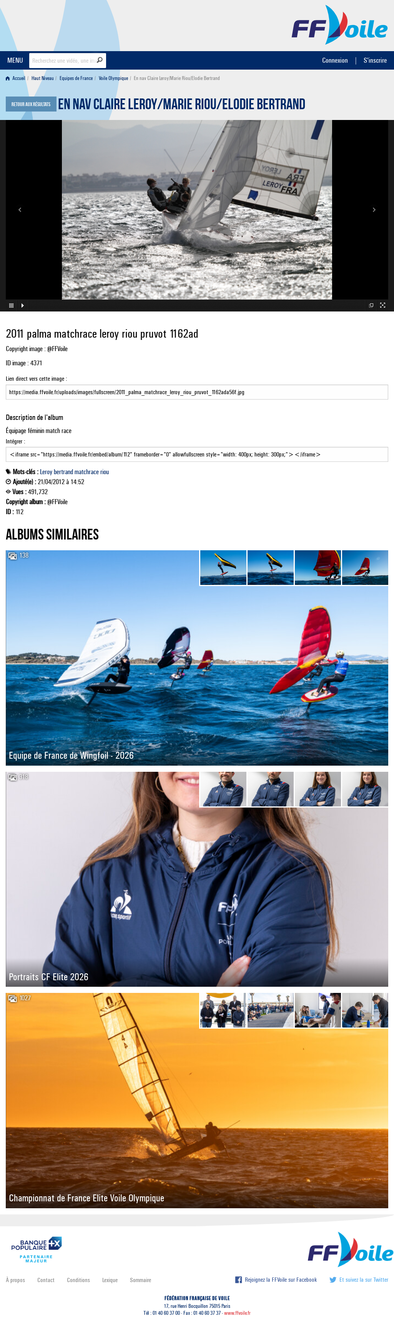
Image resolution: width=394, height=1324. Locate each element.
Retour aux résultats (31, 104)
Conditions (78, 1280)
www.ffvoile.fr (237, 1313)
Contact (46, 1280)
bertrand (63, 472)
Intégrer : (197, 450)
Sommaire (140, 1280)
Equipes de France (76, 78)
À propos (15, 1280)
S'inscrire (375, 60)
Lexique (110, 1280)
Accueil (15, 78)
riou (104, 472)
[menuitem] (17, 78)
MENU (15, 60)
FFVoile (339, 24)
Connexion (335, 60)
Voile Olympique (113, 78)
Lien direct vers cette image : (197, 387)
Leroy (46, 472)
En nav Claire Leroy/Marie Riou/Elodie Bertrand (181, 106)
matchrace (87, 472)
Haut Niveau (43, 78)
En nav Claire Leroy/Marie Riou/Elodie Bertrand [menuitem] (177, 78)
